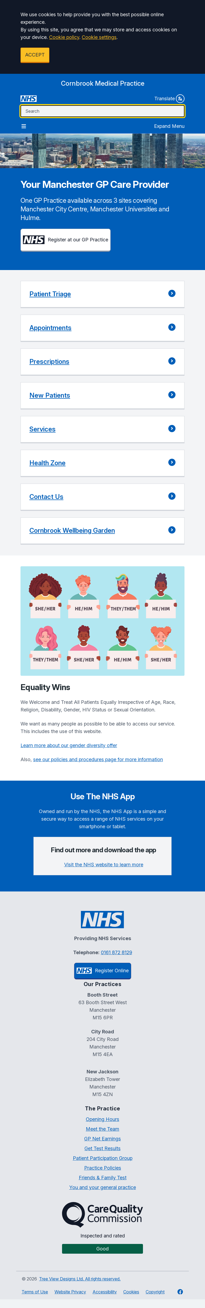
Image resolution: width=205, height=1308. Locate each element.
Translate (169, 98)
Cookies (131, 1291)
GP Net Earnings (102, 1138)
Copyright (155, 1291)
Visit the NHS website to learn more (103, 864)
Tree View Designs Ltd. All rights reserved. (80, 1279)
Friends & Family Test (103, 1177)
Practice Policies (102, 1168)
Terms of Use (35, 1291)
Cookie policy (64, 37)
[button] (102, 294)
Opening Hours (102, 1119)
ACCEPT (35, 55)
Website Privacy (70, 1291)
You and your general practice (102, 1187)
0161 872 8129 (116, 952)
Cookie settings (99, 37)
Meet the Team (102, 1129)
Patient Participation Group (102, 1158)
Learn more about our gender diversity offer (68, 745)
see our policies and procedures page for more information (98, 759)
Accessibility (105, 1291)
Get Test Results (102, 1148)
